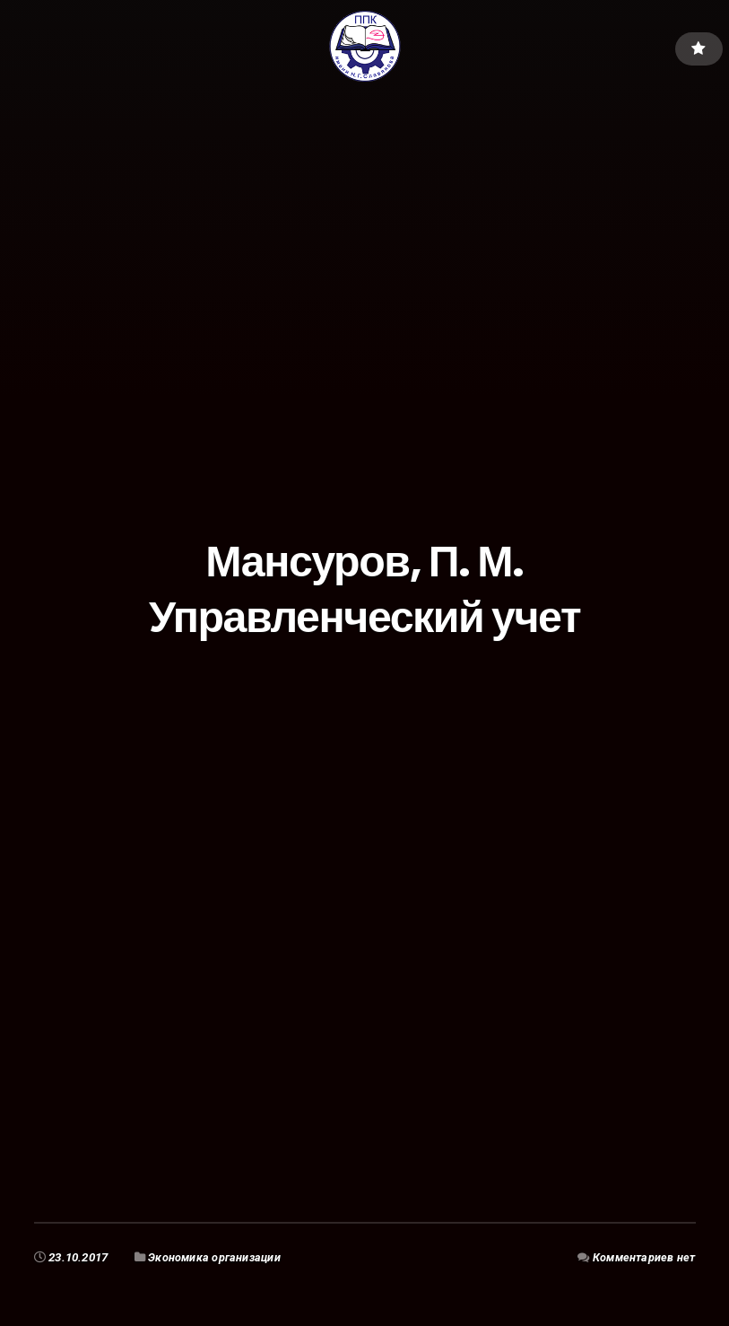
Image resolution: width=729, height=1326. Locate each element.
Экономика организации (215, 1257)
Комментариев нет (642, 1257)
